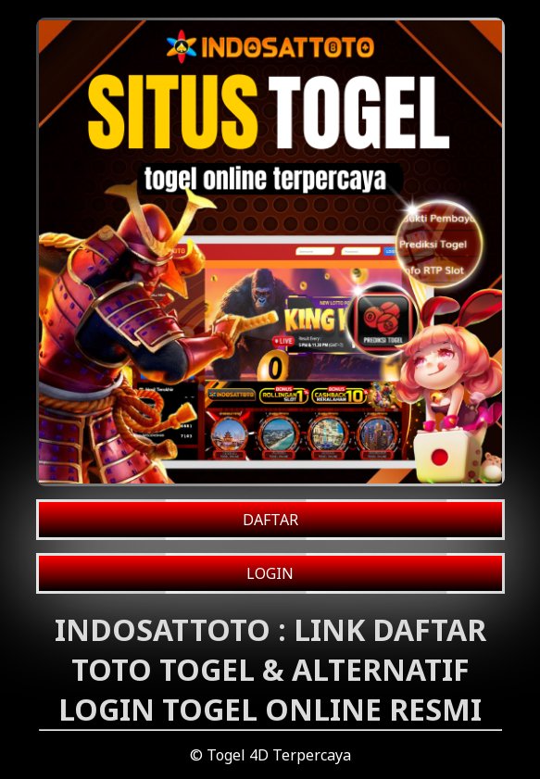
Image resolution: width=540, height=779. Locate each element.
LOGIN (270, 573)
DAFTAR (270, 519)
